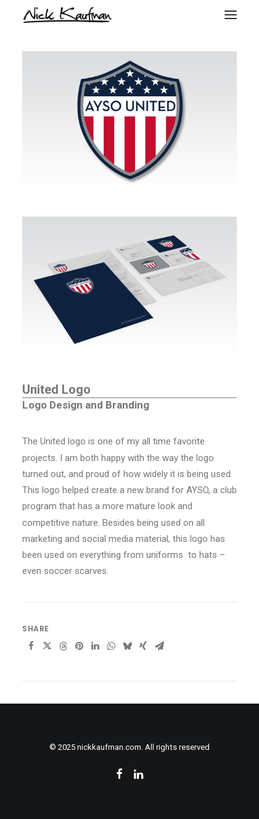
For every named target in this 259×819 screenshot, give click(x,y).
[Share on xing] (143, 646)
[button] (230, 15)
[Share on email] (159, 646)
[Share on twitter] (46, 646)
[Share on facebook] (30, 646)
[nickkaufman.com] (67, 15)
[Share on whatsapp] (111, 646)
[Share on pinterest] (79, 646)
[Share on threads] (63, 646)
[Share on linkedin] (95, 646)
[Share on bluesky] (127, 646)
